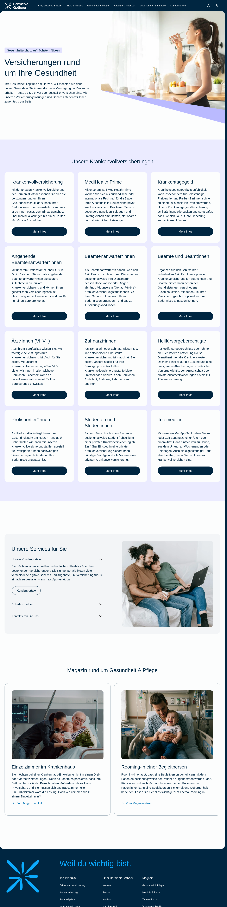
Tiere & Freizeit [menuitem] (75, 5)
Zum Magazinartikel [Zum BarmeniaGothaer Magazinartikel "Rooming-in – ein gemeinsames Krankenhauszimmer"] (136, 803)
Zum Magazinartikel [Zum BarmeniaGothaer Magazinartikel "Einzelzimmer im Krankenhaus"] (27, 803)
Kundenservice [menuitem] (178, 5)
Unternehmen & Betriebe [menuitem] (153, 5)
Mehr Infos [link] (39, 231)
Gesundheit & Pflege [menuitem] (98, 5)
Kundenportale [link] (26, 590)
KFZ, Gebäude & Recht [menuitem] (50, 5)
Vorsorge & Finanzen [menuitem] (124, 5)
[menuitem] (208, 5)
